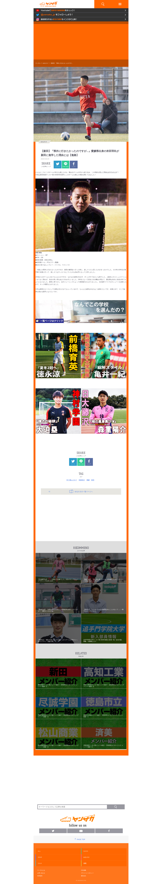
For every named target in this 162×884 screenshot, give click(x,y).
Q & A (40, 863)
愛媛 (88, 480)
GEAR (40, 857)
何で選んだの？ (71, 480)
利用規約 (39, 876)
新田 (92, 480)
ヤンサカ (37, 63)
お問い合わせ (41, 873)
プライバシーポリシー (87, 873)
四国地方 (82, 480)
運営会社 (83, 876)
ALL (39, 851)
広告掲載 (83, 870)
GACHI (85, 851)
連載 (84, 863)
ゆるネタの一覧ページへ (81, 491)
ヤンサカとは (41, 870)
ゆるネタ (45, 63)
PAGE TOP (81, 839)
